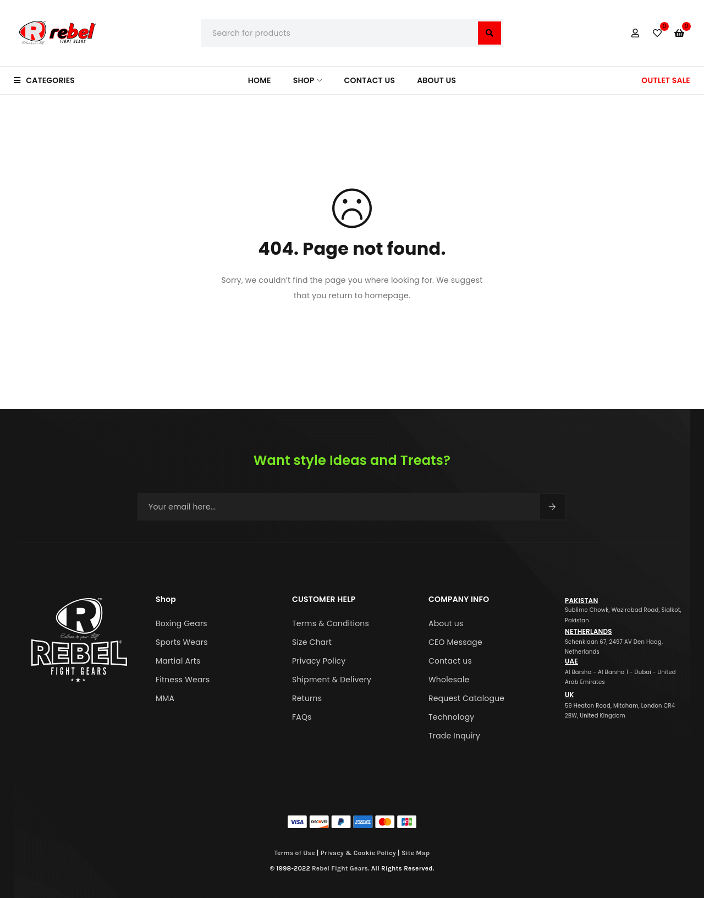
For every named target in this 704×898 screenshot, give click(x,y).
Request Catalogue (466, 698)
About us (446, 623)
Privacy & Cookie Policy (358, 853)
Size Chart (312, 642)
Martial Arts (178, 660)
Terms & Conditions (330, 623)
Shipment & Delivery (331, 679)
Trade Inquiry (454, 735)
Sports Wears (182, 642)
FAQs (302, 716)
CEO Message (455, 642)
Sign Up (552, 506)
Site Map (416, 853)
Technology (451, 716)
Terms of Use (294, 853)
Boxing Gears (181, 623)
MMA (165, 698)
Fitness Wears (183, 679)
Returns (307, 698)
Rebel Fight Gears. (341, 868)
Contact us (450, 660)
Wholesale (448, 679)
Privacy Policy (318, 660)
